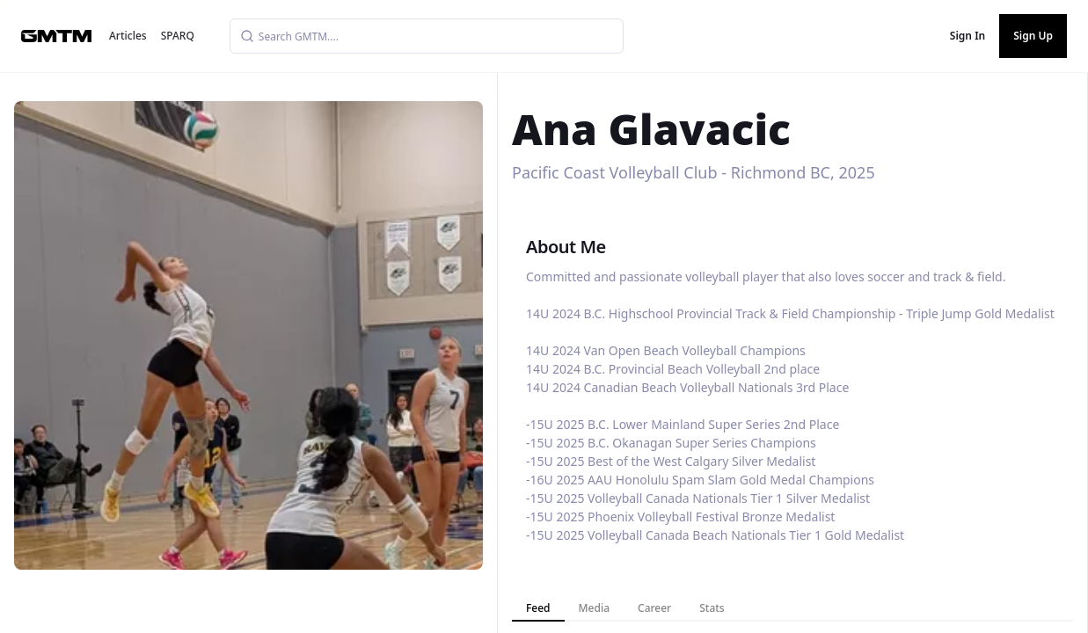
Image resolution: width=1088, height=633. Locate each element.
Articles (128, 35)
